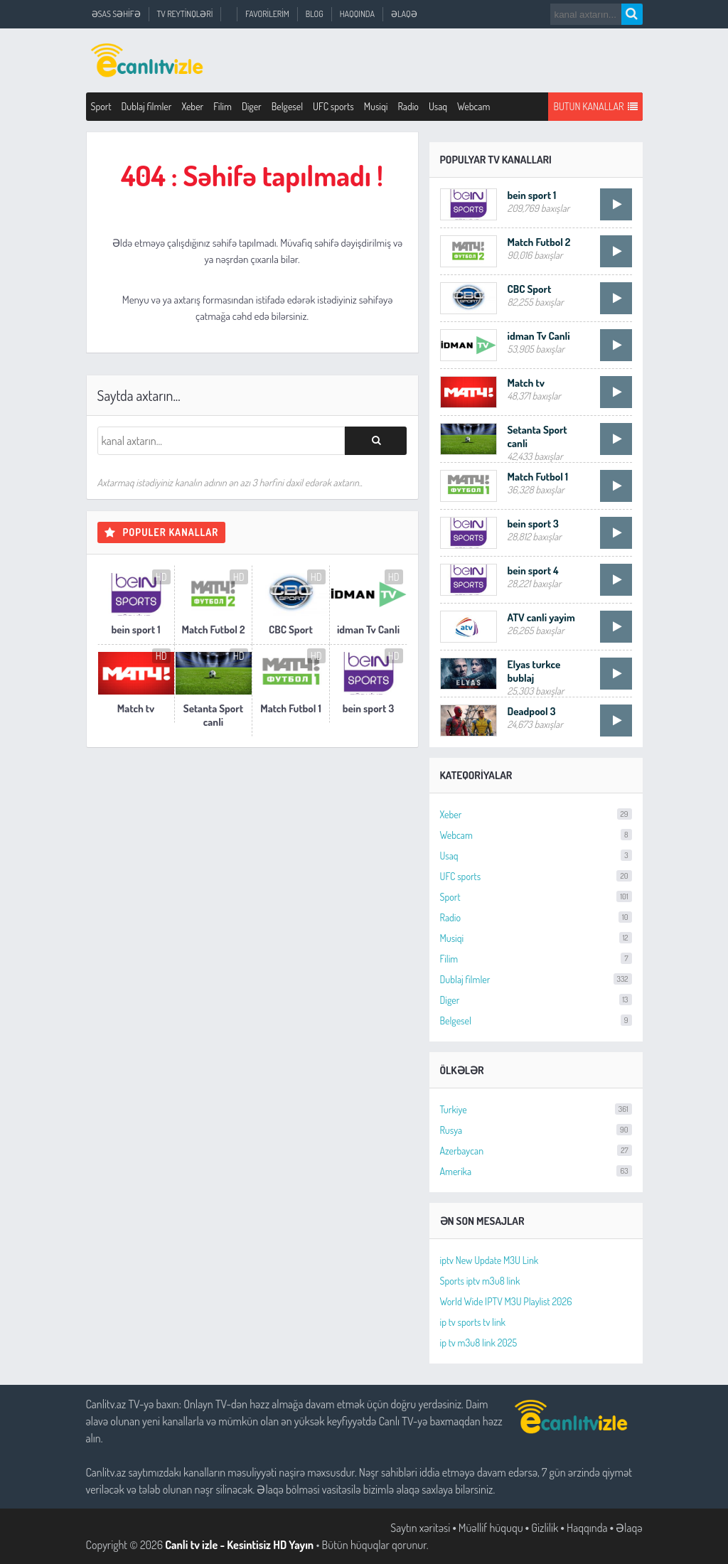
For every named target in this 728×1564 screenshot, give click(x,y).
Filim (222, 106)
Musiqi (376, 106)
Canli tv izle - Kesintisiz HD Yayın (239, 1545)
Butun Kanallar (595, 106)
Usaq (438, 106)
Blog (314, 14)
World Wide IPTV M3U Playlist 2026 (506, 1301)
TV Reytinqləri (185, 14)
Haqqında (357, 14)
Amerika (536, 1171)
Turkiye (536, 1109)
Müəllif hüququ (491, 1528)
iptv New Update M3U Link (489, 1260)
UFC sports (333, 106)
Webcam (473, 106)
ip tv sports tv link (472, 1322)
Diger (252, 106)
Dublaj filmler (147, 106)
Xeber (192, 106)
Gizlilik (544, 1528)
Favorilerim (267, 14)
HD (161, 577)
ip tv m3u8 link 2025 (479, 1343)
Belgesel (287, 106)
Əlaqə (404, 14)
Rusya (536, 1130)
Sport (101, 106)
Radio (408, 106)
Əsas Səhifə (116, 14)
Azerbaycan (536, 1151)
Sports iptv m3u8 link (480, 1281)
